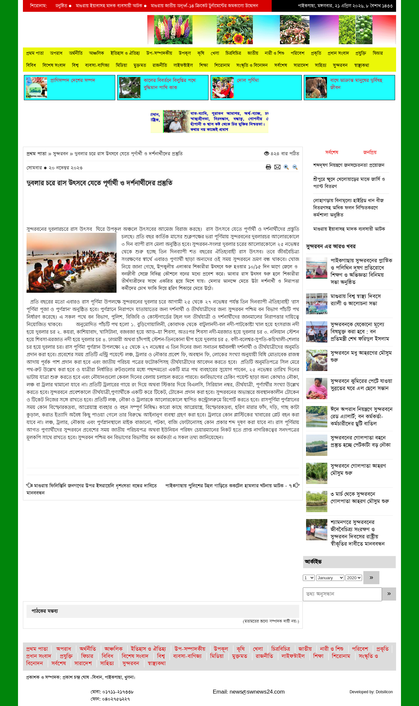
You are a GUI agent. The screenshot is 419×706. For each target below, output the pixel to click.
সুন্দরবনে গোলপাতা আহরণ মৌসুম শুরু (358, 469)
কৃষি (200, 53)
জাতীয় (252, 53)
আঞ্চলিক (96, 53)
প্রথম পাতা (35, 53)
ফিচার (378, 53)
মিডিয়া (121, 65)
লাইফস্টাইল (183, 65)
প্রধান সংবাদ (338, 53)
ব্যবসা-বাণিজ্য (97, 65)
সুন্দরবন (340, 65)
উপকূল (185, 53)
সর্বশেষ (280, 65)
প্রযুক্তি (360, 53)
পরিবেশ (297, 53)
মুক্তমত (140, 65)
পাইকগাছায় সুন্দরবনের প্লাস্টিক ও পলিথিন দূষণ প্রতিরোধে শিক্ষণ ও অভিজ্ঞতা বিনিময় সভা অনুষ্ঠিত (361, 271)
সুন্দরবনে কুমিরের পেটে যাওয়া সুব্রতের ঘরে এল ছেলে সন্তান (361, 385)
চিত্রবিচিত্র (233, 53)
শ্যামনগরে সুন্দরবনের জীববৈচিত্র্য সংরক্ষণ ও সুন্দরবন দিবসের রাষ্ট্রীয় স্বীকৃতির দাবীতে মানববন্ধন (358, 533)
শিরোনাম (222, 65)
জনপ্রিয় (369, 152)
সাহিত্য (320, 65)
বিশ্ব (75, 65)
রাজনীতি (160, 65)
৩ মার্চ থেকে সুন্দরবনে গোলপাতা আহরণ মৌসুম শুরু (360, 498)
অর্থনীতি (75, 53)
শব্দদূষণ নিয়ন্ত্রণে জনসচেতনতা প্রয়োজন (348, 165)
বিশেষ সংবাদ (54, 65)
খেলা (215, 53)
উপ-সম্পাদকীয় (159, 53)
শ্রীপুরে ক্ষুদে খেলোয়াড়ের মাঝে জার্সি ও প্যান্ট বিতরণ (349, 183)
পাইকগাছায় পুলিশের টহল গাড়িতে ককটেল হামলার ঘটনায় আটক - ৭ (228, 485)
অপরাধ (56, 53)
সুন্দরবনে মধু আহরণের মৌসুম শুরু (361, 356)
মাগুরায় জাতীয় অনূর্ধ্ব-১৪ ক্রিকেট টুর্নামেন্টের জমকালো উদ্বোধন (210, 6)
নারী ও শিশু (274, 53)
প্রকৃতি (316, 53)
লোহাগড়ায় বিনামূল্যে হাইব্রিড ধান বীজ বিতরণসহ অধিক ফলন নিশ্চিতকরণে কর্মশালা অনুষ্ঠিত (348, 207)
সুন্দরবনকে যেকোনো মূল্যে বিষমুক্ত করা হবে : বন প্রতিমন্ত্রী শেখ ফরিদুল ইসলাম (360, 332)
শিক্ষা (203, 65)
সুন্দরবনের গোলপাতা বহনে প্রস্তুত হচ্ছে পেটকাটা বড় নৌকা (361, 441)
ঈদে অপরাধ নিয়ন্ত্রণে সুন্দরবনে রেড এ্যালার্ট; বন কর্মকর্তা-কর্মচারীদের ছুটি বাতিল (361, 417)
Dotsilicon (384, 692)
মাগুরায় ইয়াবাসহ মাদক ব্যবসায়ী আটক (115, 6)
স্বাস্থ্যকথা (361, 65)
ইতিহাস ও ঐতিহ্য (125, 53)
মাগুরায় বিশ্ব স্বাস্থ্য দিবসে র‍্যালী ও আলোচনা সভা (356, 300)
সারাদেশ (301, 65)
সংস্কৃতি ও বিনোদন (252, 65)
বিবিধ (31, 65)
